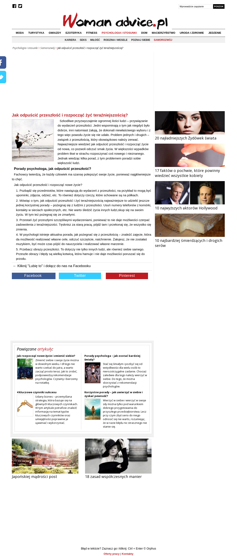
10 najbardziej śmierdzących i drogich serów (190, 240)
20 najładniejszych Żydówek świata (190, 136)
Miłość (95, 40)
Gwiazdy (55, 32)
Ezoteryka (73, 32)
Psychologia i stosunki (119, 32)
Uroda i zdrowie (192, 32)
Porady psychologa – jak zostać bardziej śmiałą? (112, 357)
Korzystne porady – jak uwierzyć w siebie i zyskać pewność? (113, 394)
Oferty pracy (112, 553)
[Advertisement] (82, 83)
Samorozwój (163, 40)
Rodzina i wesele (115, 40)
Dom (144, 32)
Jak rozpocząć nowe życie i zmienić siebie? (46, 356)
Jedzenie (214, 32)
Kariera (70, 40)
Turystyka (36, 32)
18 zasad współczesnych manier (113, 476)
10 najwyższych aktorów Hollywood (190, 205)
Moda (20, 32)
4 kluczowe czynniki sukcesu (37, 392)
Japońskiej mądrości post (34, 476)
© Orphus (150, 548)
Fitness (91, 32)
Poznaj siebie (140, 40)
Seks (83, 40)
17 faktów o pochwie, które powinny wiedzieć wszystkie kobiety (190, 170)
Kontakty (127, 553)
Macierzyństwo (163, 32)
